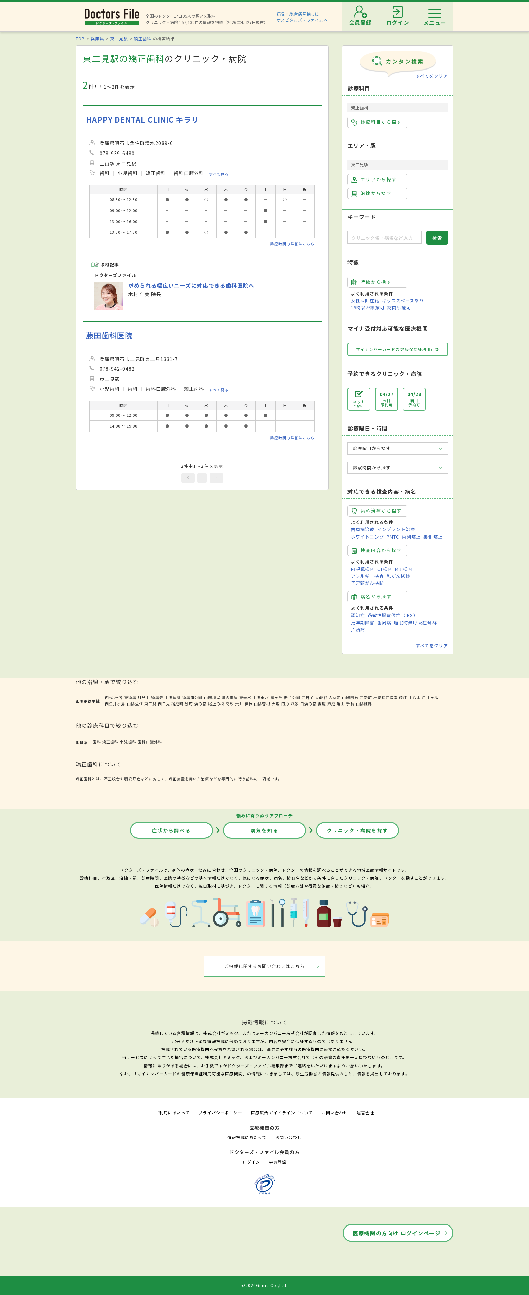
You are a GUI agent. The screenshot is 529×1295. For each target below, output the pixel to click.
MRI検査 (404, 569)
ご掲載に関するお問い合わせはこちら (264, 966)
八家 (295, 703)
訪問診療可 (399, 307)
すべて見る (219, 174)
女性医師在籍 (365, 300)
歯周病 (384, 622)
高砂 (230, 703)
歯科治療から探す (376, 510)
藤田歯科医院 (109, 335)
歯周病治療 (362, 529)
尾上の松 (216, 703)
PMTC (393, 536)
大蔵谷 (321, 697)
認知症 (358, 615)
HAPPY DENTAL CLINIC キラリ (142, 119)
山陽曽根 (262, 703)
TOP (80, 39)
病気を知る (265, 830)
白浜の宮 (308, 703)
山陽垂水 (261, 697)
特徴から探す (371, 282)
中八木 (415, 697)
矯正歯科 (142, 39)
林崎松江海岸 (385, 697)
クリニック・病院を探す (357, 830)
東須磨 (130, 697)
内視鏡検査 (362, 569)
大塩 (276, 703)
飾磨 (331, 703)
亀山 (341, 703)
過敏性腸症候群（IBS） (393, 615)
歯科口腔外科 (150, 741)
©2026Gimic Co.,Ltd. (264, 1285)
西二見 (164, 703)
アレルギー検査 (367, 576)
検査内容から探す (376, 550)
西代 (109, 697)
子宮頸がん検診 (367, 583)
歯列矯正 (411, 536)
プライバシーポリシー (220, 1112)
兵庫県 (97, 39)
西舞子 (308, 697)
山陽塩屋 (212, 697)
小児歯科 (128, 741)
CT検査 (384, 569)
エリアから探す (374, 179)
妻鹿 (322, 703)
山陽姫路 (364, 703)
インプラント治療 (396, 529)
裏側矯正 (432, 536)
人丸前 (335, 697)
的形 (285, 703)
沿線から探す (371, 193)
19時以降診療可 (368, 307)
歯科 (97, 741)
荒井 (239, 703)
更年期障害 (362, 622)
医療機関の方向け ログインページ (397, 1233)
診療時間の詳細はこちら (292, 243)
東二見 (150, 703)
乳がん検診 (398, 576)
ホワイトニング (367, 536)
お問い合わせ (335, 1112)
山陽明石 (350, 697)
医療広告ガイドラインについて (282, 1112)
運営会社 (365, 1112)
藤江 (403, 697)
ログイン (251, 1162)
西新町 (366, 697)
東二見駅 (119, 39)
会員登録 (277, 1162)
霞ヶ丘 (276, 697)
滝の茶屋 (230, 697)
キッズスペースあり (403, 300)
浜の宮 (200, 703)
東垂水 (245, 697)
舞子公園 (292, 697)
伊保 (249, 703)
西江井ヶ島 (115, 703)
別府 (189, 703)
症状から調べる (171, 830)
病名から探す (371, 596)
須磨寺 (157, 697)
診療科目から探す (376, 122)
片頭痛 (358, 629)
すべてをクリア (432, 76)
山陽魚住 (135, 703)
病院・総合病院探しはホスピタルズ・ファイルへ (302, 17)
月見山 (144, 697)
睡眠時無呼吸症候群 (415, 622)
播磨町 (177, 703)
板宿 (118, 697)
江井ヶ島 (430, 697)
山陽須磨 (173, 697)
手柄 (350, 703)
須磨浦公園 (192, 697)
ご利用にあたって (172, 1112)
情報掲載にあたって (247, 1137)
